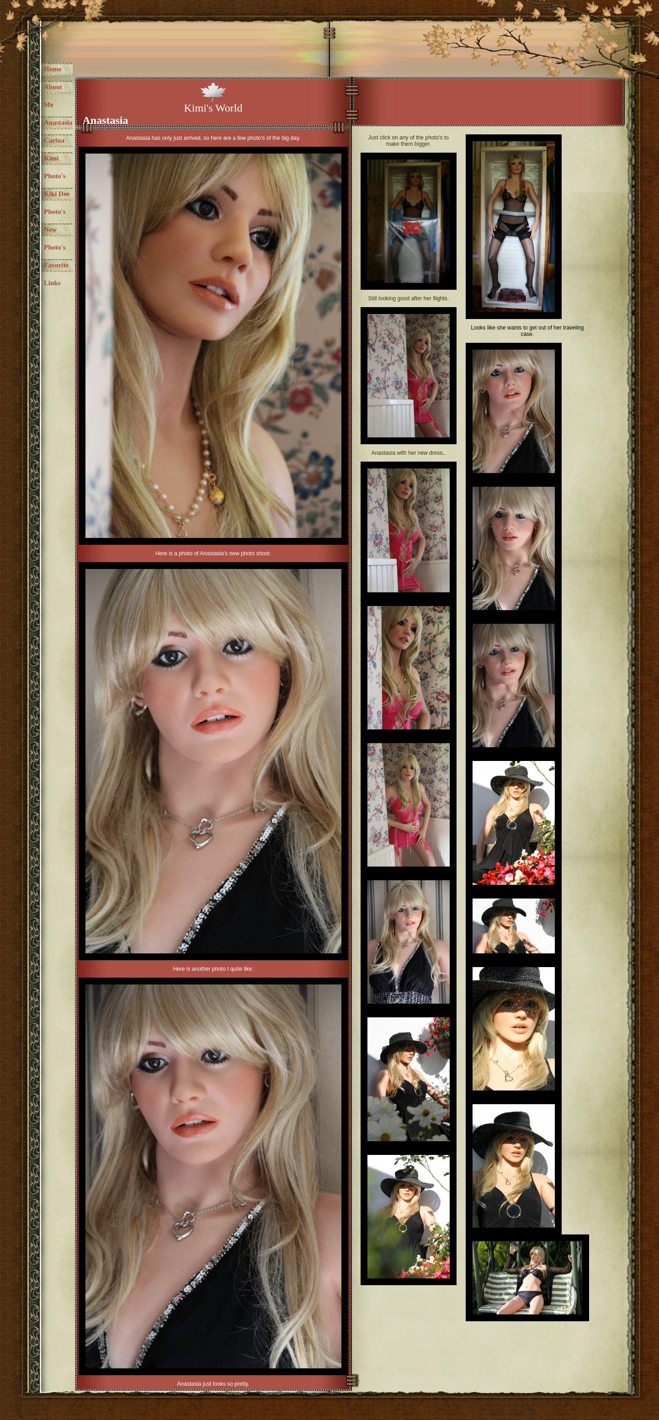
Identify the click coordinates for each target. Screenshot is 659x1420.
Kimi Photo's (55, 167)
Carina (54, 140)
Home (52, 69)
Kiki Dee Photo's (56, 202)
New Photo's (55, 238)
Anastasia (58, 122)
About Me (53, 95)
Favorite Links (56, 274)
